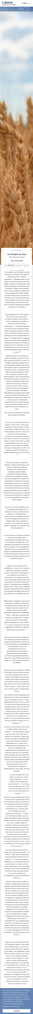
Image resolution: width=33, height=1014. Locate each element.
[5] (17, 454)
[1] (12, 279)
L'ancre (7, 2)
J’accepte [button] (16, 1011)
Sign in (29, 3)
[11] (17, 686)
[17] (22, 845)
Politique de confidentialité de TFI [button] (13, 1003)
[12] (24, 699)
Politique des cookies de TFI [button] (12, 1006)
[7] (5, 614)
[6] (29, 490)
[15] (22, 793)
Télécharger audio (14, 270)
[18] (14, 859)
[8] (22, 617)
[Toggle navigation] (6, 9)
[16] (24, 813)
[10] (26, 629)
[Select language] (24, 9)
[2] (14, 325)
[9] (5, 624)
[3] (9, 337)
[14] (12, 731)
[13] (21, 722)
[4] (20, 351)
